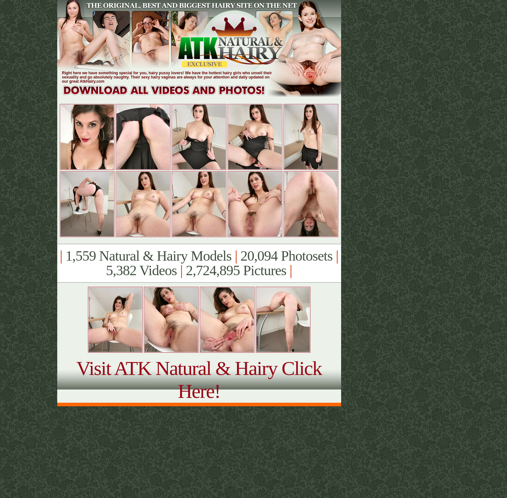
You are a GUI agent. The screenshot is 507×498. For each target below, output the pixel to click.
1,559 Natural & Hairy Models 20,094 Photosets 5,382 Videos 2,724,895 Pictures (199, 263)
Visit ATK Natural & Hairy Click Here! (199, 379)
